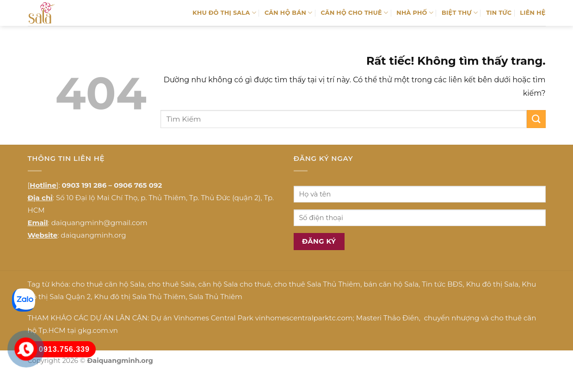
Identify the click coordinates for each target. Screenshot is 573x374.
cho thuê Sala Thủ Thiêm (317, 284)
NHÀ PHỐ (414, 12)
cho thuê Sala (171, 284)
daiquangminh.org (93, 235)
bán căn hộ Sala (391, 284)
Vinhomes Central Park (213, 317)
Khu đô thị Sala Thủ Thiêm (139, 296)
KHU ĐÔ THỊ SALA (224, 12)
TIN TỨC (498, 12)
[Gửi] (536, 119)
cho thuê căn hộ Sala (108, 284)
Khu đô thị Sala (492, 284)
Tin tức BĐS (442, 284)
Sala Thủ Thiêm (215, 296)
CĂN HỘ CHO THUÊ (354, 12)
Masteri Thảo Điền (387, 317)
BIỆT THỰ (460, 12)
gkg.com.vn (98, 330)
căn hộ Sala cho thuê (234, 284)
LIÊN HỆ (532, 12)
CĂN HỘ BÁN (289, 12)
